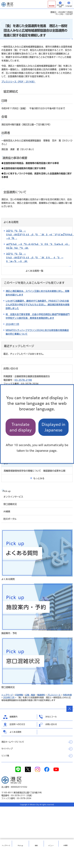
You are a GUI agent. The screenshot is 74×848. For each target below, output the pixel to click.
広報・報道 (30, 695)
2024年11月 (8, 697)
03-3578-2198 (23, 380)
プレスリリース (53, 695)
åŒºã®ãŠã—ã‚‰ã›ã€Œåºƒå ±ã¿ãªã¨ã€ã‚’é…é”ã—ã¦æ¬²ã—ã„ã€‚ (34, 257)
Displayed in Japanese (53, 427)
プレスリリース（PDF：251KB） (18, 82)
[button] (52, 4)
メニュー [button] (51, 845)
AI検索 (65, 845)
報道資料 (41, 695)
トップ (6, 845)
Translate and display (21, 427)
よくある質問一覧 (34, 271)
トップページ (7, 695)
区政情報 (19, 695)
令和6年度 (67, 695)
